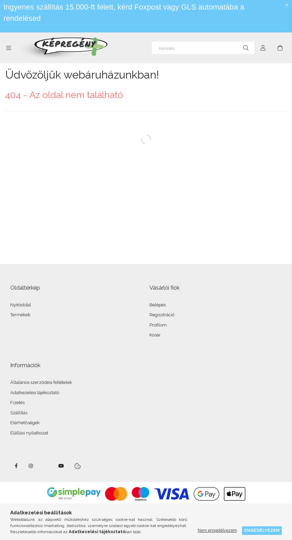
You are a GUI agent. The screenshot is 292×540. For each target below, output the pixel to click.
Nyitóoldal (20, 304)
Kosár (155, 334)
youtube (61, 466)
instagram (31, 466)
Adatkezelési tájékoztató (34, 392)
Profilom (158, 325)
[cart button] (280, 48)
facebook (16, 466)
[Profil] (262, 48)
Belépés (157, 304)
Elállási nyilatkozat (29, 432)
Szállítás (18, 412)
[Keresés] (203, 48)
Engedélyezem (262, 530)
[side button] (8, 48)
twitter (46, 466)
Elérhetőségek (25, 422)
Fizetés (17, 402)
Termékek (20, 314)
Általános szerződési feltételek (41, 382)
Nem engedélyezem (217, 530)
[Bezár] (287, 5)
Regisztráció (161, 314)
